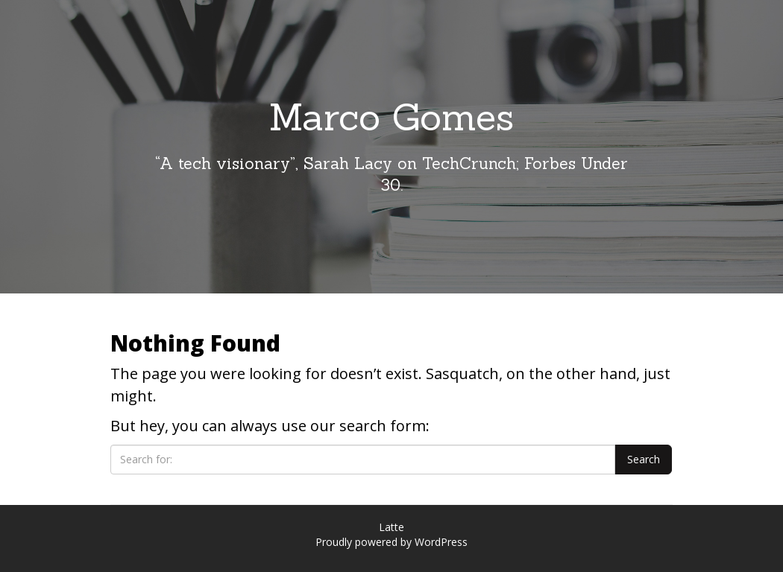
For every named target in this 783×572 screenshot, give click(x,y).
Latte (391, 527)
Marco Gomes (391, 117)
